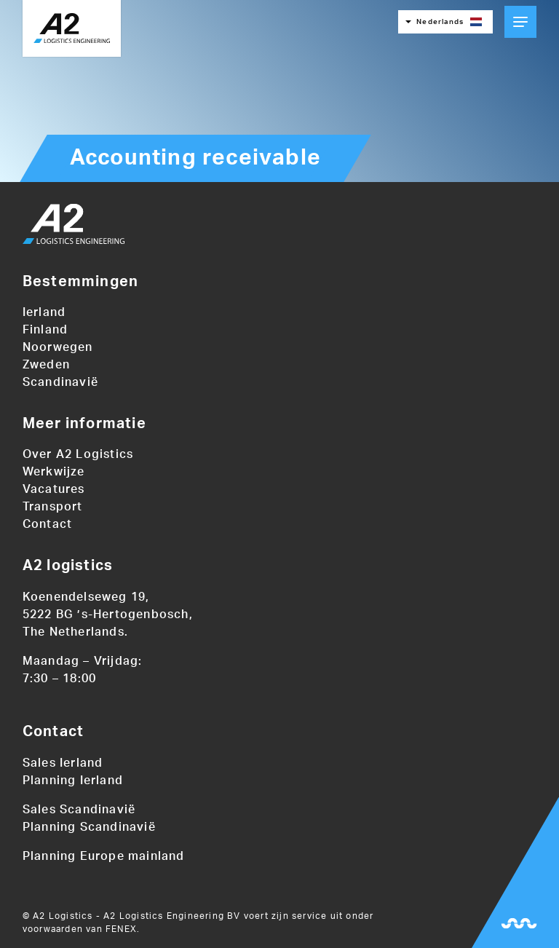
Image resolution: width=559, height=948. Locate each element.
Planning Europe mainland (104, 856)
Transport (53, 507)
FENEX (121, 929)
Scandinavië (60, 382)
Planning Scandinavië (89, 827)
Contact (47, 524)
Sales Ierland (63, 763)
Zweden (46, 365)
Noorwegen (58, 347)
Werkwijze (54, 472)
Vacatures (54, 489)
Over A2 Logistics (78, 454)
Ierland (44, 312)
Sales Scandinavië (79, 809)
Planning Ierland (73, 780)
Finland (45, 330)
